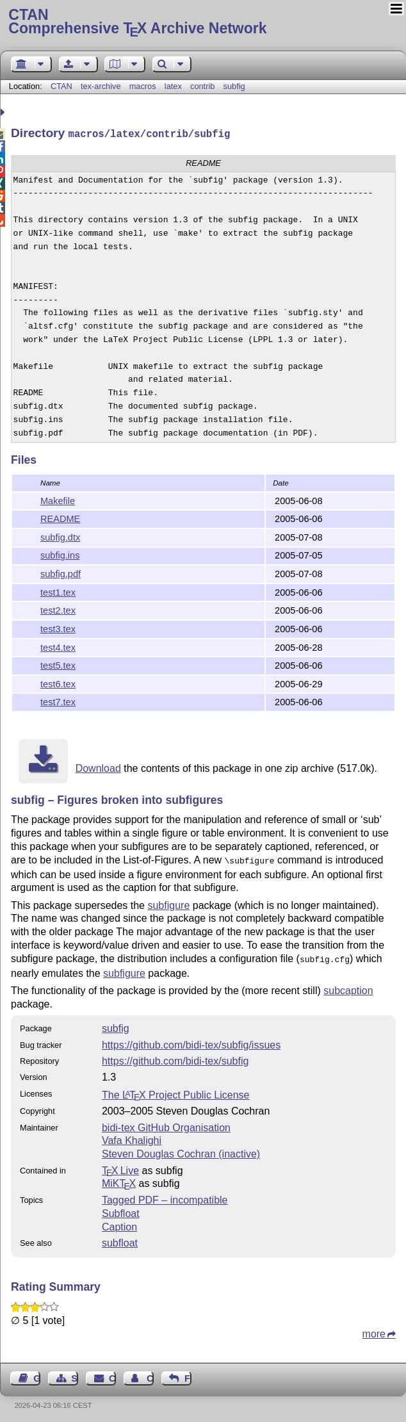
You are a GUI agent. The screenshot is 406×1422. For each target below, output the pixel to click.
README (60, 517)
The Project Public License (176, 1091)
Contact (112, 1374)
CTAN (61, 86)
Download (98, 767)
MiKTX (119, 1179)
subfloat (120, 1239)
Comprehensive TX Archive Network (202, 22)
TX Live (120, 1166)
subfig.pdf (60, 573)
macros (142, 86)
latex (173, 86)
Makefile (57, 499)
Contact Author (150, 1374)
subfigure (168, 902)
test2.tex (58, 609)
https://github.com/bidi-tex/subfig (175, 1057)
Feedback (187, 1374)
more (374, 1330)
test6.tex (58, 683)
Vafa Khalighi (131, 1136)
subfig (234, 86)
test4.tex (58, 646)
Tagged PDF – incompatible (165, 1196)
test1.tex (58, 591)
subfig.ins (59, 554)
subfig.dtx (60, 536)
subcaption (348, 986)
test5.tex (58, 664)
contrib (202, 86)
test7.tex (58, 701)
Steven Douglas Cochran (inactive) (181, 1150)
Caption (119, 1223)
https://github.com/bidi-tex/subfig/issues (191, 1041)
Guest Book (36, 1374)
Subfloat (121, 1209)
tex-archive (101, 86)
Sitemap (74, 1374)
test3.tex (58, 628)
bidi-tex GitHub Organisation (166, 1123)
